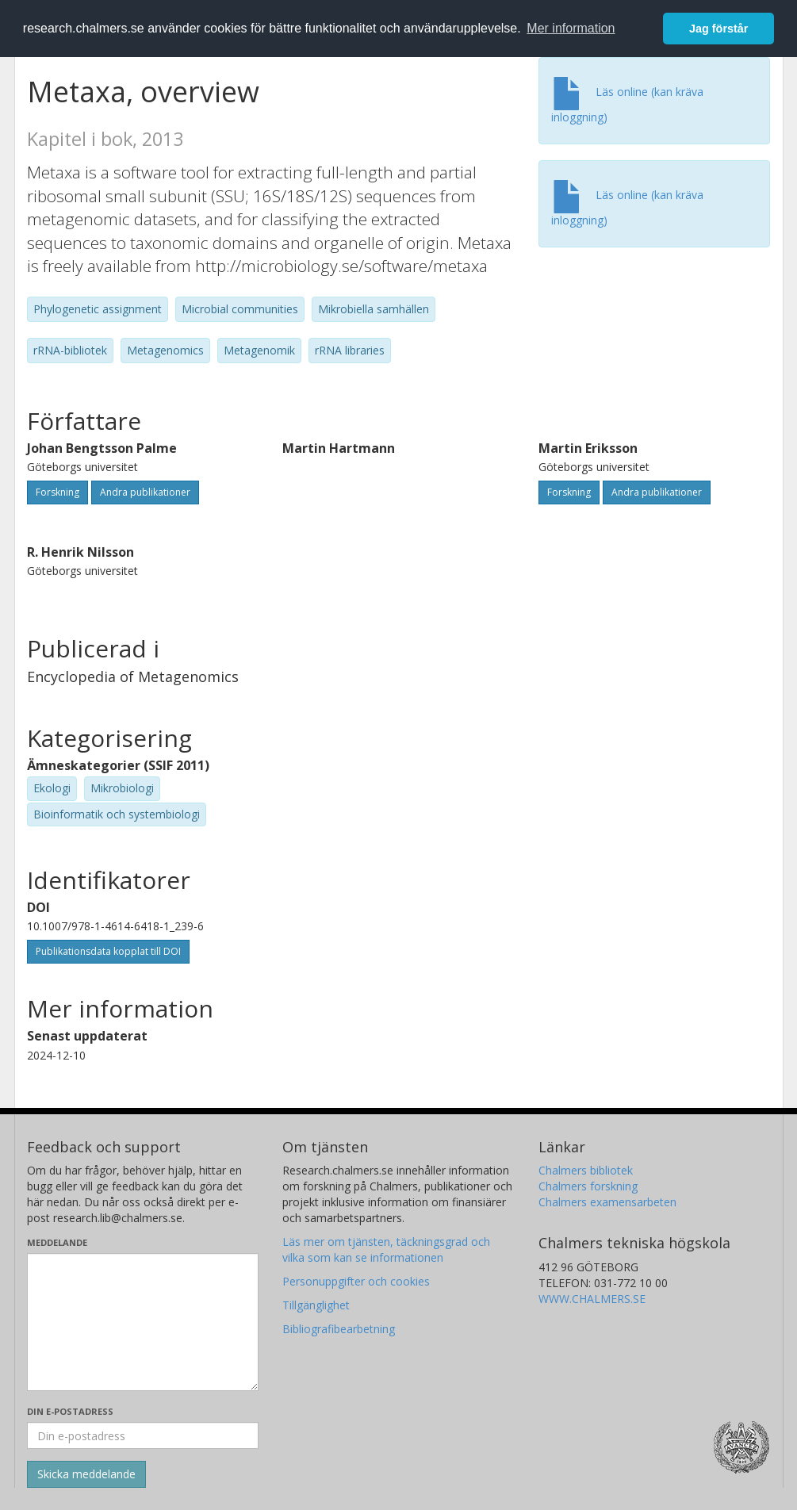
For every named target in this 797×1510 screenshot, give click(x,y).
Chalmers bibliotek (585, 1170)
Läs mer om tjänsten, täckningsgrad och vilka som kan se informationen (386, 1249)
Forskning (57, 492)
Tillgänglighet (316, 1305)
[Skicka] (86, 1474)
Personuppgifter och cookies (356, 1281)
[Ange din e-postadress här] (143, 1435)
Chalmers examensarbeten (607, 1201)
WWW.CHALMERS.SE (592, 1298)
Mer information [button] (571, 28)
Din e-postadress (70, 1411)
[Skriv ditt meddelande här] (143, 1322)
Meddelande (57, 1242)
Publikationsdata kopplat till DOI (108, 951)
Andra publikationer (145, 492)
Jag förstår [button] (718, 28)
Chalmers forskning (588, 1186)
